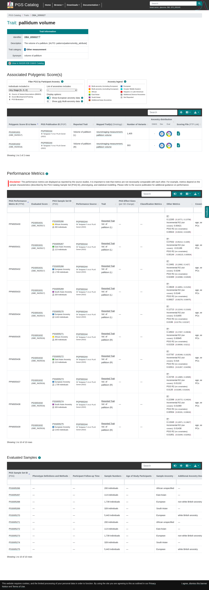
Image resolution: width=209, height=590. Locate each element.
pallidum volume (104, 135)
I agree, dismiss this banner (194, 583)
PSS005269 (58, 289)
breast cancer (154, 7)
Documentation (90, 5)
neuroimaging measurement (109, 132)
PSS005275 (58, 424)
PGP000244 (46, 131)
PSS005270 (58, 311)
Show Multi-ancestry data (66, 101)
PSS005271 (58, 334)
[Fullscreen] (181, 112)
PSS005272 (58, 356)
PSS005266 (58, 221)
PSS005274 (58, 401)
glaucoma (163, 7)
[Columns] (188, 112)
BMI (168, 7)
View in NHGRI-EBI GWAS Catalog (26, 63)
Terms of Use (18, 586)
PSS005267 (58, 244)
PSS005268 (58, 266)
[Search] (162, 112)
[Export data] (196, 112)
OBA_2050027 (31, 37)
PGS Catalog (15, 15)
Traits (26, 15)
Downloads (72, 5)
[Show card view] (175, 194)
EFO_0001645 (175, 7)
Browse (58, 5)
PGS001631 (14, 132)
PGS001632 (14, 144)
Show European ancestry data (66, 98)
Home (48, 5)
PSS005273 (58, 379)
